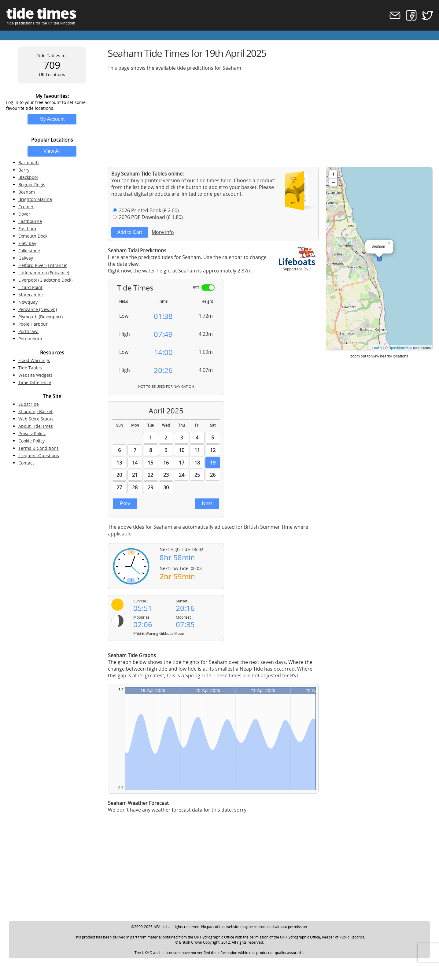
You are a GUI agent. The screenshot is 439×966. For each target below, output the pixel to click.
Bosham (26, 192)
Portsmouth (30, 339)
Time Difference (34, 382)
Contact (26, 463)
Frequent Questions (38, 455)
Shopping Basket (35, 411)
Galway (25, 258)
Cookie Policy (31, 441)
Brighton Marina (35, 199)
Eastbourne (30, 221)
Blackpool (28, 177)
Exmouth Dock (32, 236)
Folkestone (29, 251)
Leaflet (377, 348)
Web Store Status (35, 419)
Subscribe (28, 404)
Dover (24, 214)
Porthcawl (28, 331)
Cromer (26, 206)
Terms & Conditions (38, 448)
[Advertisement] (270, 119)
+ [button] (333, 174)
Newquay (28, 302)
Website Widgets (35, 375)
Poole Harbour (33, 324)
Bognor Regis (31, 184)
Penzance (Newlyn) (37, 309)
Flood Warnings (34, 360)
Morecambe (30, 295)
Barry (23, 170)
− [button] (333, 182)
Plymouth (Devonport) (40, 317)
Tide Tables (30, 368)
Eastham (27, 228)
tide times (41, 13)
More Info (163, 232)
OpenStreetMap (400, 348)
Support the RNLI (297, 266)
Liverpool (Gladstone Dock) (45, 280)
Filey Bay (27, 243)
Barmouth (28, 162)
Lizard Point (30, 287)
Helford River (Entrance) (42, 265)
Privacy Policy (32, 433)
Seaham (378, 246)
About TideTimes (35, 426)
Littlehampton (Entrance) (43, 273)
